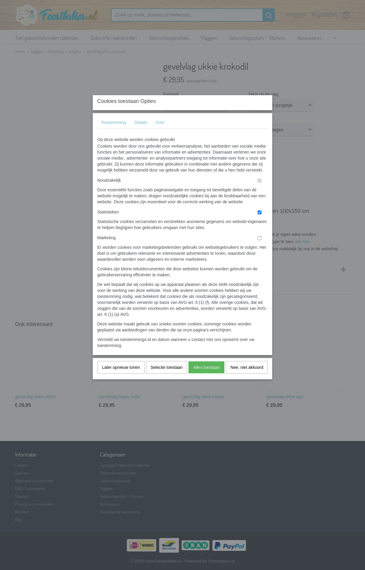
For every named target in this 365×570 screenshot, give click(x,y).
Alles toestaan (206, 379)
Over (160, 134)
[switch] (259, 193)
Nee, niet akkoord (246, 379)
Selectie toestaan (166, 379)
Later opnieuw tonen (121, 379)
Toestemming (113, 134)
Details (140, 134)
